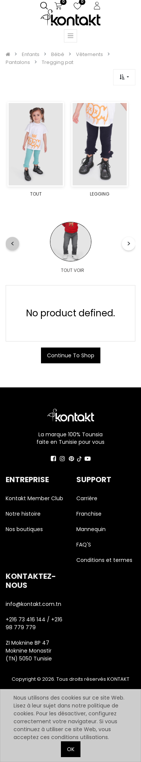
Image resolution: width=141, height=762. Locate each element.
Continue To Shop (70, 355)
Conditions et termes (104, 560)
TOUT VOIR (72, 270)
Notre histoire (23, 514)
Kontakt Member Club (34, 498)
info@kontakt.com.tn (34, 604)
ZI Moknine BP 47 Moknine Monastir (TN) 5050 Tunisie (29, 650)
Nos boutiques (24, 529)
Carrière (86, 498)
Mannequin (91, 529)
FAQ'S (83, 544)
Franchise (89, 514)
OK (70, 749)
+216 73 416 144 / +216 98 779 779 (34, 623)
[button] (124, 77)
